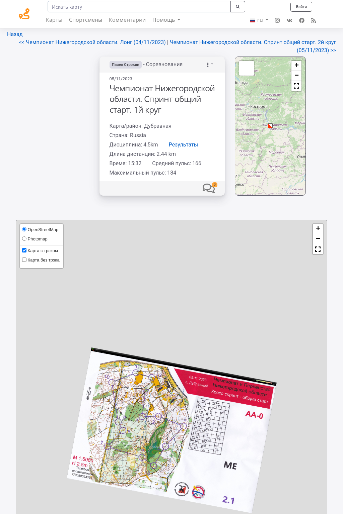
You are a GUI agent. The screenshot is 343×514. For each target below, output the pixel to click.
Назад (15, 34)
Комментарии (127, 19)
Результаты (183, 144)
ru (257, 19)
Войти (300, 6)
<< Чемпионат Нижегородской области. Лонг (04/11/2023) (93, 42)
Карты (54, 19)
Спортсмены (85, 19)
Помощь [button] (164, 19)
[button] (209, 188)
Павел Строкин (126, 64)
